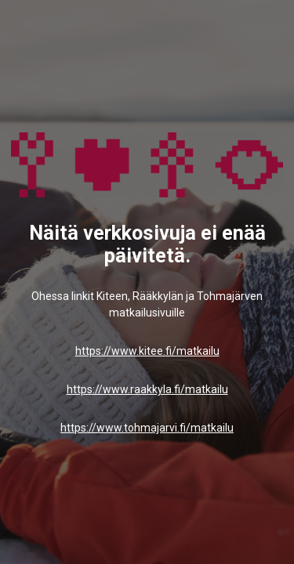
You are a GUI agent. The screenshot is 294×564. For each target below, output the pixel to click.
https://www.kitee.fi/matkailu (147, 351)
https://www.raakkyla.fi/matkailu (147, 389)
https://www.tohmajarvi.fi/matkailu (147, 427)
